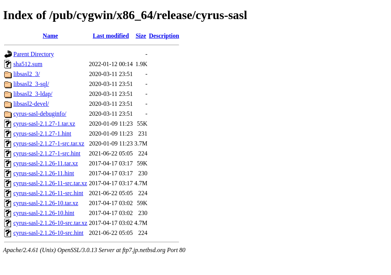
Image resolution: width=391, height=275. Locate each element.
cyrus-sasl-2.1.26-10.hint (43, 213)
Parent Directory (33, 54)
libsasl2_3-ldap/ (32, 94)
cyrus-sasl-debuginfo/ (39, 113)
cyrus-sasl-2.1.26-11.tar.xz (45, 163)
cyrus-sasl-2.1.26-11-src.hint (48, 193)
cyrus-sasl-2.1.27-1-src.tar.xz (48, 143)
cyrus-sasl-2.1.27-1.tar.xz (44, 123)
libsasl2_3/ (26, 74)
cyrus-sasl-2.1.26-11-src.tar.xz (50, 183)
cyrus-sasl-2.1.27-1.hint (42, 133)
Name (50, 35)
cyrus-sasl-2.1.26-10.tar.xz (45, 203)
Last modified (111, 35)
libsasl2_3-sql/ (31, 84)
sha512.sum (27, 64)
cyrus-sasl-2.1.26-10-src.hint (48, 233)
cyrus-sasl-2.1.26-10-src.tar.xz (50, 223)
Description (164, 35)
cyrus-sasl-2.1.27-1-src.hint (47, 153)
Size (141, 35)
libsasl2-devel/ (31, 103)
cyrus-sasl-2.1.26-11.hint (43, 173)
